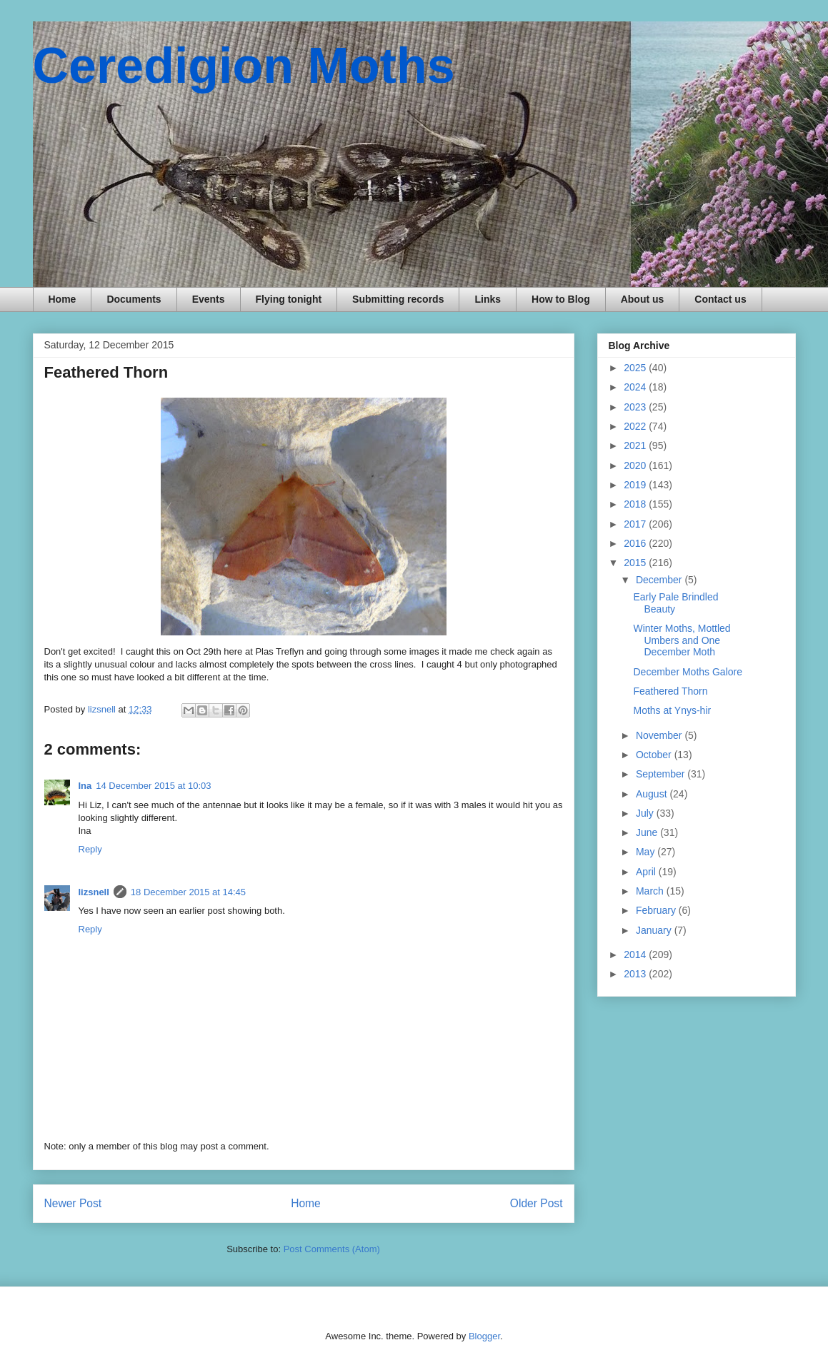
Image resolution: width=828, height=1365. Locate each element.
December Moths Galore (687, 672)
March (651, 891)
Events (208, 299)
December (660, 579)
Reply (90, 849)
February (657, 910)
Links (487, 299)
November (660, 735)
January (655, 930)
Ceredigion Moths (244, 66)
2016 (636, 543)
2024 (636, 387)
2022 (636, 426)
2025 (636, 367)
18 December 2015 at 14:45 (188, 892)
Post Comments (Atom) (332, 1249)
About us (642, 299)
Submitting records (398, 299)
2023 (636, 407)
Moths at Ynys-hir (672, 710)
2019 (636, 484)
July (646, 813)
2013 (636, 973)
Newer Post (73, 1203)
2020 (636, 465)
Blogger (484, 1336)
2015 (636, 562)
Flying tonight (289, 299)
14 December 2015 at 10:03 (153, 785)
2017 (636, 524)
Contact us (720, 299)
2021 (636, 445)
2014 (636, 954)
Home (62, 299)
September (661, 774)
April (647, 871)
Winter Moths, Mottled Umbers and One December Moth (681, 640)
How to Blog (561, 299)
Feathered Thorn (670, 691)
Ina (85, 785)
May (646, 851)
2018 (636, 504)
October (655, 754)
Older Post (536, 1203)
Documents (133, 299)
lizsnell (94, 892)
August (652, 794)
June (648, 832)
